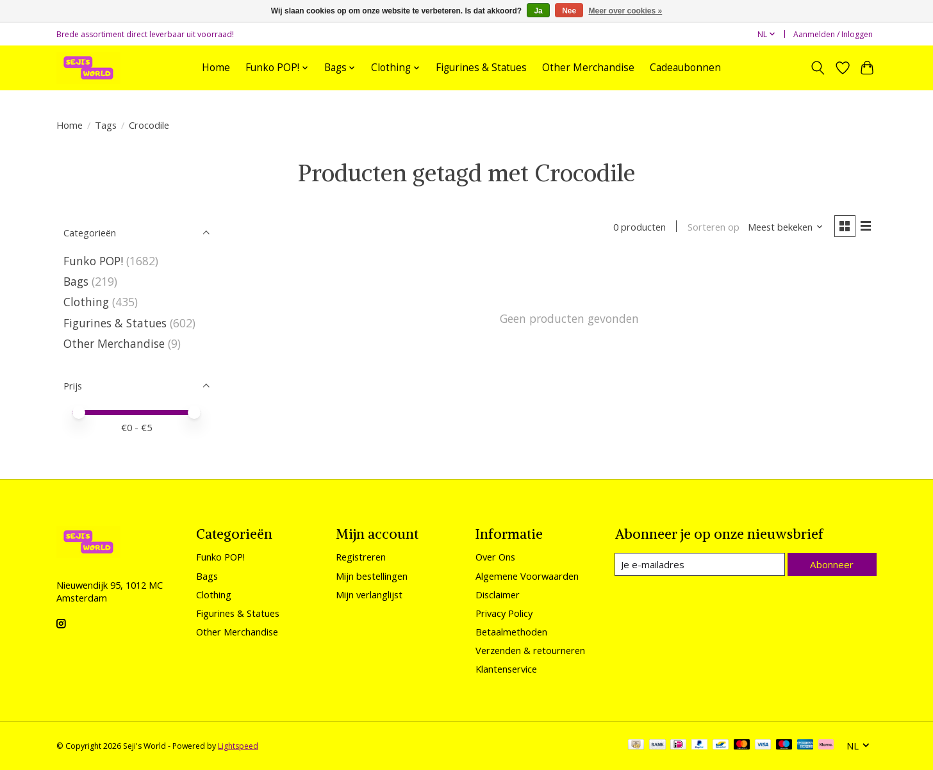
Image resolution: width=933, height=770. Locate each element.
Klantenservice (506, 668)
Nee (569, 10)
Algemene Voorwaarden (527, 575)
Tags (106, 125)
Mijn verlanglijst (369, 594)
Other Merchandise (588, 67)
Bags (75, 281)
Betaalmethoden (511, 631)
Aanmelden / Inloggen (833, 34)
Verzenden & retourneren (530, 650)
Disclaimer (497, 594)
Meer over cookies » (626, 10)
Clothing (86, 301)
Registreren (361, 556)
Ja (538, 10)
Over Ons (495, 556)
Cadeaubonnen (685, 67)
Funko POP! (93, 260)
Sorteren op (712, 227)
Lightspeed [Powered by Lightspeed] (238, 746)
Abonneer (832, 563)
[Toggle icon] (818, 67)
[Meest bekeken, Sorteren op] (784, 227)
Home (216, 67)
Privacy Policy (504, 613)
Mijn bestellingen (372, 575)
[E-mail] (700, 564)
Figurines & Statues (481, 67)
